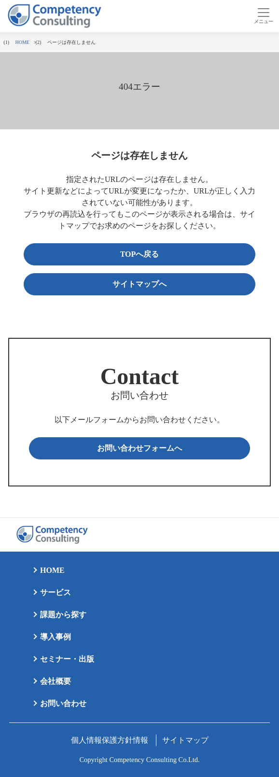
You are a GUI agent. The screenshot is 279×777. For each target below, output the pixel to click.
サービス (55, 592)
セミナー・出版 (67, 659)
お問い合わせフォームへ (139, 448)
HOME (52, 570)
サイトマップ (185, 740)
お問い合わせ (63, 703)
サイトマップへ (139, 284)
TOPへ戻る (139, 254)
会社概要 (55, 681)
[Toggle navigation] (263, 16)
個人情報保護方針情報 (109, 740)
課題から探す (63, 614)
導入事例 (55, 637)
